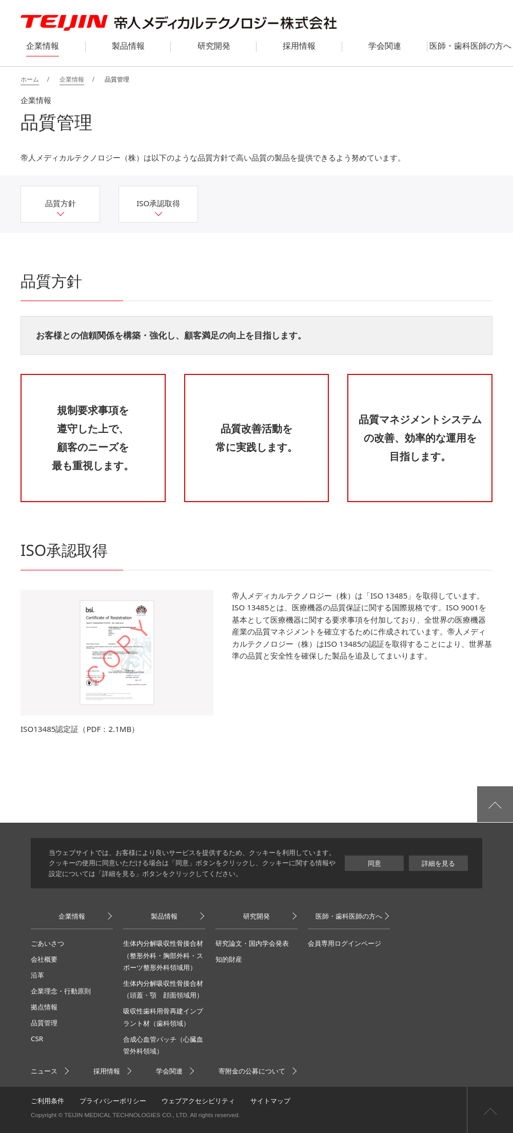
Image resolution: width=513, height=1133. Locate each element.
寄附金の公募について (252, 1071)
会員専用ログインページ (344, 943)
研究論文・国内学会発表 (252, 943)
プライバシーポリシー (113, 1101)
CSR (37, 1038)
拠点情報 (44, 1006)
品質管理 (44, 1022)
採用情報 (106, 1071)
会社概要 (44, 959)
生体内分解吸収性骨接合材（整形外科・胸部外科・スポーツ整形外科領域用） (163, 955)
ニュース (44, 1071)
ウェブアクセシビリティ (198, 1101)
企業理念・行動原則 (61, 991)
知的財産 (228, 959)
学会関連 (169, 1071)
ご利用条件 (47, 1101)
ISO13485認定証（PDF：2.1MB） (80, 729)
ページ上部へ (490, 1110)
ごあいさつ (47, 943)
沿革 (37, 975)
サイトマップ (270, 1101)
